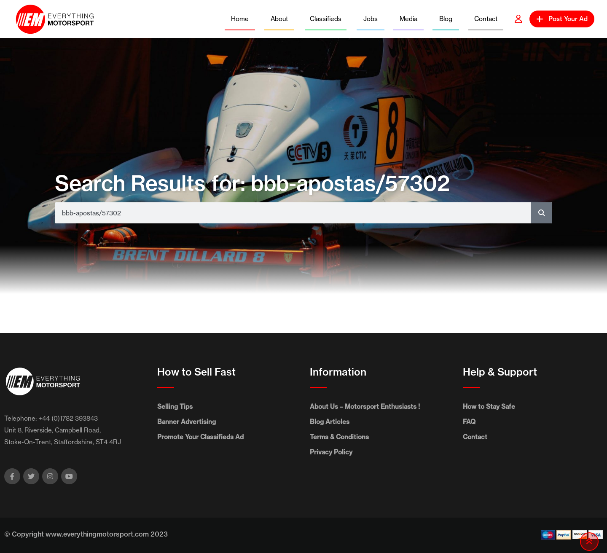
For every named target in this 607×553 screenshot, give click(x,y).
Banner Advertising (186, 422)
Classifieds (325, 19)
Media (408, 19)
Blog (445, 19)
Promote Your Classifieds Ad (200, 437)
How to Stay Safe (489, 407)
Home (240, 19)
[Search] (541, 212)
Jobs (370, 19)
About (279, 19)
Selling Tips (175, 407)
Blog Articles (329, 422)
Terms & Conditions (339, 437)
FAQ (469, 422)
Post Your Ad (562, 19)
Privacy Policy (331, 452)
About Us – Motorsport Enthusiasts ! (365, 407)
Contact (485, 19)
